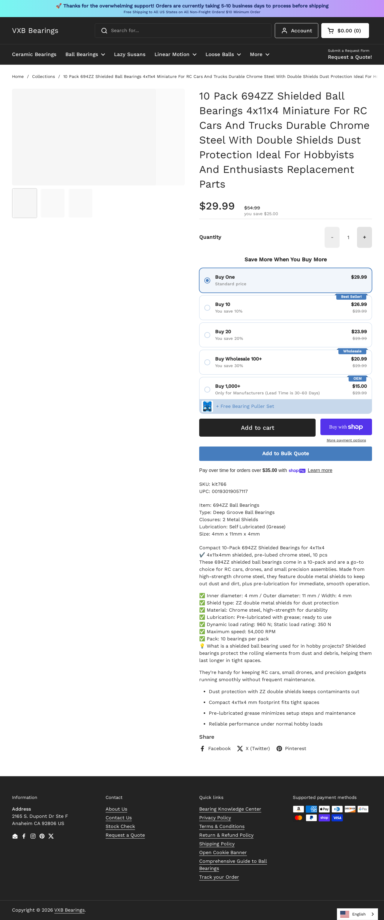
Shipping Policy (217, 844)
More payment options (346, 440)
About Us (116, 809)
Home (18, 76)
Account (296, 30)
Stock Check (120, 826)
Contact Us (119, 818)
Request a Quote (125, 835)
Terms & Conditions (221, 826)
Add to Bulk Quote (285, 453)
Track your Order (219, 877)
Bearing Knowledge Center (230, 809)
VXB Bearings (35, 30)
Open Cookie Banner (223, 852)
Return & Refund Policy (226, 835)
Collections (43, 76)
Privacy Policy (215, 818)
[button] (345, 30)
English (353, 914)
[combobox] (183, 30)
